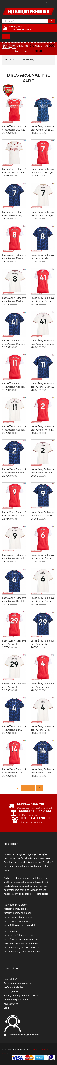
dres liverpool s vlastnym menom (21, 943)
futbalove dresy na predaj (17, 912)
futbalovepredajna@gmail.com (23, 1034)
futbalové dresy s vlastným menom (22, 951)
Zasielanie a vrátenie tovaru (18, 983)
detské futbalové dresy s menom (21, 939)
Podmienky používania (16, 999)
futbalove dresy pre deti (16, 908)
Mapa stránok (11, 1003)
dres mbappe (11, 931)
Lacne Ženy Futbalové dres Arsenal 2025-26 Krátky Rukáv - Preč (43, 130)
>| (39, 787)
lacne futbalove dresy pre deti (19, 925)
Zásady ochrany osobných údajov (21, 995)
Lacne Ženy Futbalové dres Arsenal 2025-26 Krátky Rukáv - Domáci (14, 130)
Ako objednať (11, 991)
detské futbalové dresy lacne (19, 921)
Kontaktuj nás (11, 979)
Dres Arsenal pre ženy (23, 60)
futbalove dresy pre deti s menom (21, 947)
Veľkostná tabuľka (13, 987)
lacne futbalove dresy (15, 904)
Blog (6, 1007)
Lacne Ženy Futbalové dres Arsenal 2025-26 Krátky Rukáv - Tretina (14, 172)
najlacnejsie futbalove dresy (18, 917)
